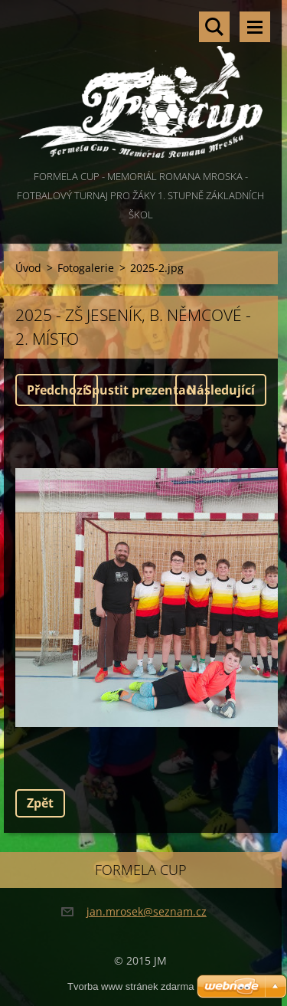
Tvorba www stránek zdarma (130, 986)
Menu (255, 26)
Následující (221, 390)
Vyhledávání (214, 26)
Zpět (40, 803)
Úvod (28, 268)
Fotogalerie (85, 268)
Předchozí (56, 390)
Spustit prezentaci (140, 390)
